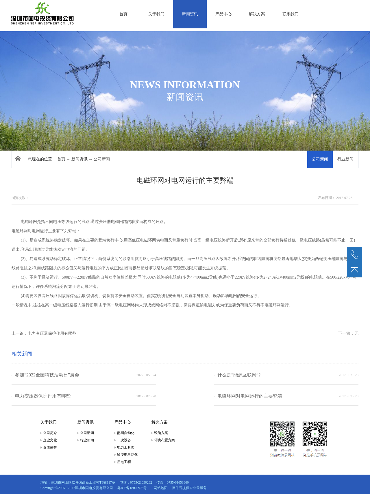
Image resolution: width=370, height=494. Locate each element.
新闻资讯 (79, 159)
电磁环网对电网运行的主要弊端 (249, 396)
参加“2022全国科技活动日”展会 (47, 374)
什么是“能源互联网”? (238, 374)
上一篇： (44, 333)
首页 (123, 14)
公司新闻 (102, 159)
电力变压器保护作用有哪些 (43, 396)
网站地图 (160, 488)
